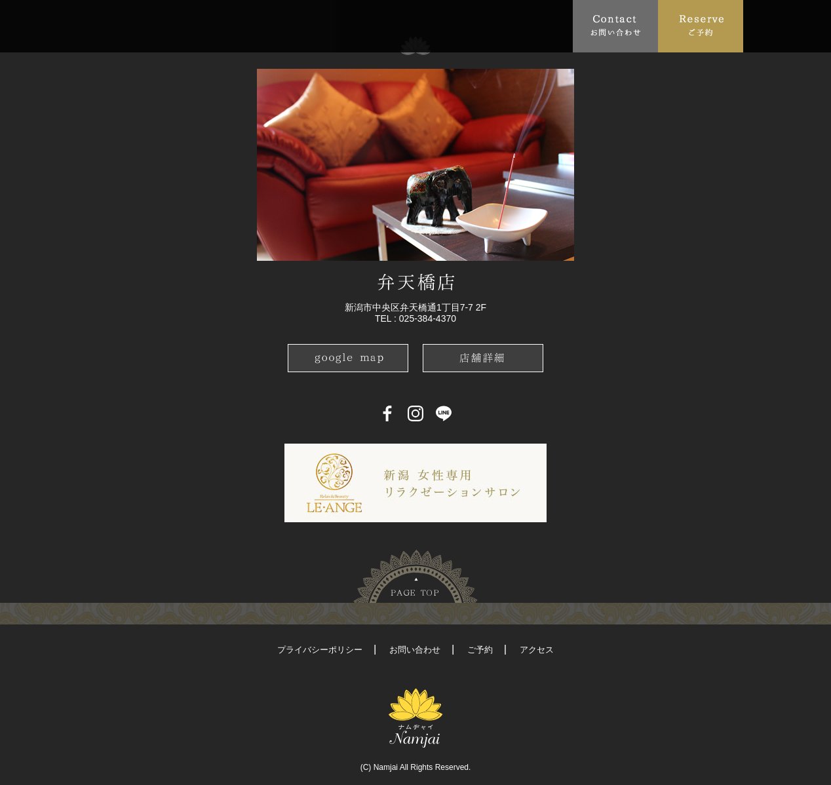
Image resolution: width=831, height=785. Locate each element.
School (428, 25)
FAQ (321, 25)
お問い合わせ (414, 650)
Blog (491, 25)
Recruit (547, 25)
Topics (210, 25)
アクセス (537, 650)
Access (371, 25)
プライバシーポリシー (319, 650)
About (150, 25)
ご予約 (480, 650)
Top (104, 25)
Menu (268, 25)
